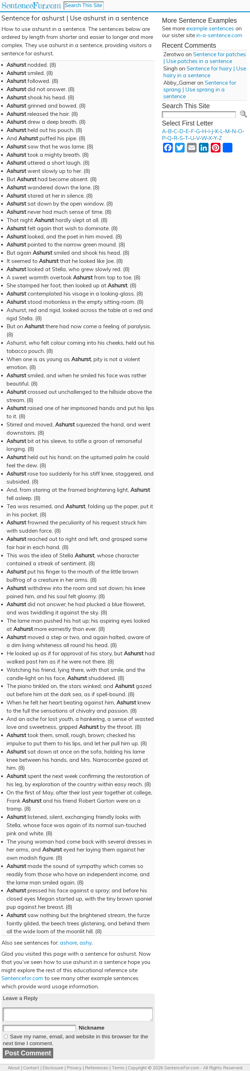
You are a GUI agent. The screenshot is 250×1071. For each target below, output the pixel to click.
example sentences (210, 28)
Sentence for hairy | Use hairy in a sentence (204, 72)
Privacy (74, 1067)
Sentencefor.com (22, 978)
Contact (31, 1067)
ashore (68, 942)
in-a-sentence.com (219, 35)
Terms (118, 1067)
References (96, 1067)
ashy (85, 942)
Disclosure (53, 1067)
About (14, 1067)
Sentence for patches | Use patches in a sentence (204, 57)
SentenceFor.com (31, 6)
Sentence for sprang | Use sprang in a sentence (199, 89)
